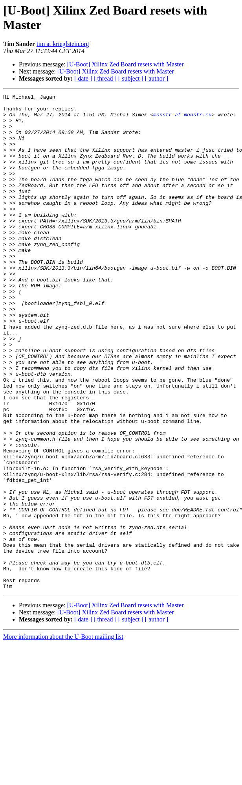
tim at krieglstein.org (63, 43)
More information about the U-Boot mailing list (63, 735)
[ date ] (83, 78)
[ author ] (157, 78)
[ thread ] (105, 78)
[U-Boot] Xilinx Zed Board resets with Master (125, 64)
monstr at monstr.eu (182, 119)
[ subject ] (130, 78)
